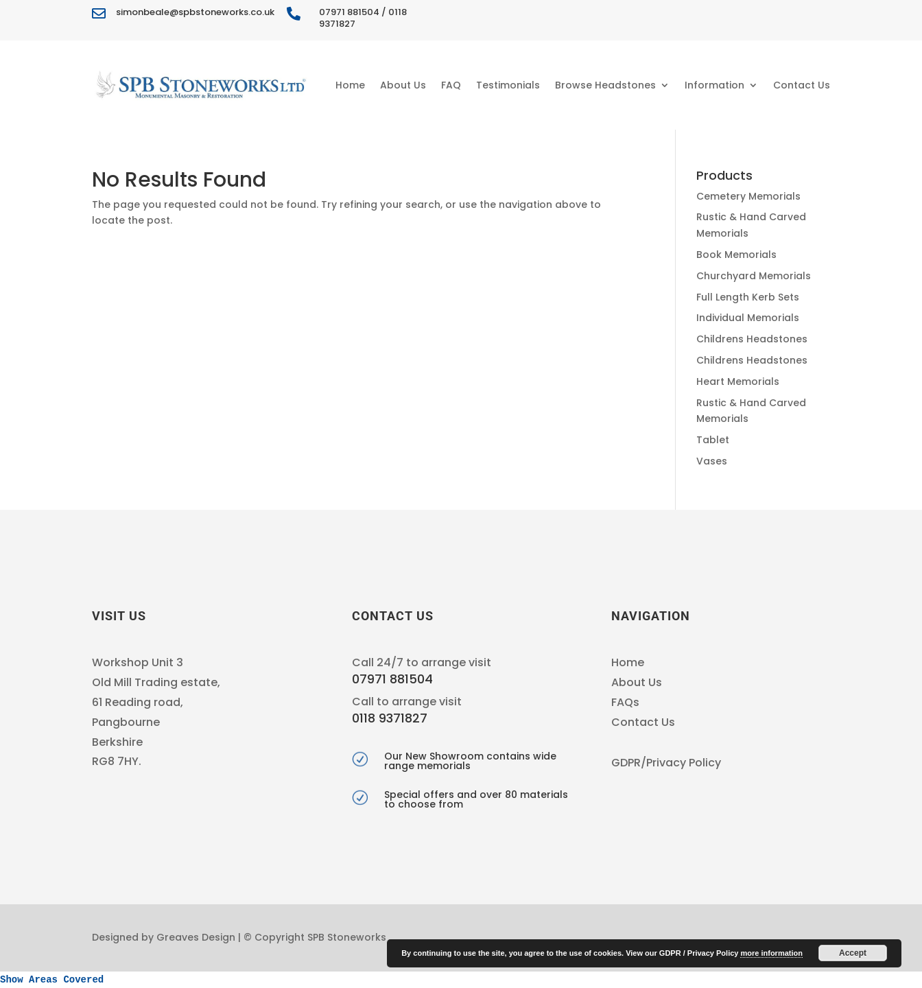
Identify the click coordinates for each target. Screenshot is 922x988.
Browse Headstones (605, 85)
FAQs (625, 702)
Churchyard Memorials (753, 276)
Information (714, 85)
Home (350, 85)
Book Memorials (736, 254)
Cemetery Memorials (748, 196)
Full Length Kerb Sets (747, 297)
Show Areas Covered (52, 979)
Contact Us (801, 85)
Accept (852, 953)
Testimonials (508, 85)
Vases (711, 461)
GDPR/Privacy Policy (666, 763)
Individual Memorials (747, 318)
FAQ (451, 85)
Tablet (712, 440)
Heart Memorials (737, 381)
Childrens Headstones (751, 339)
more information (771, 953)
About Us (403, 85)
